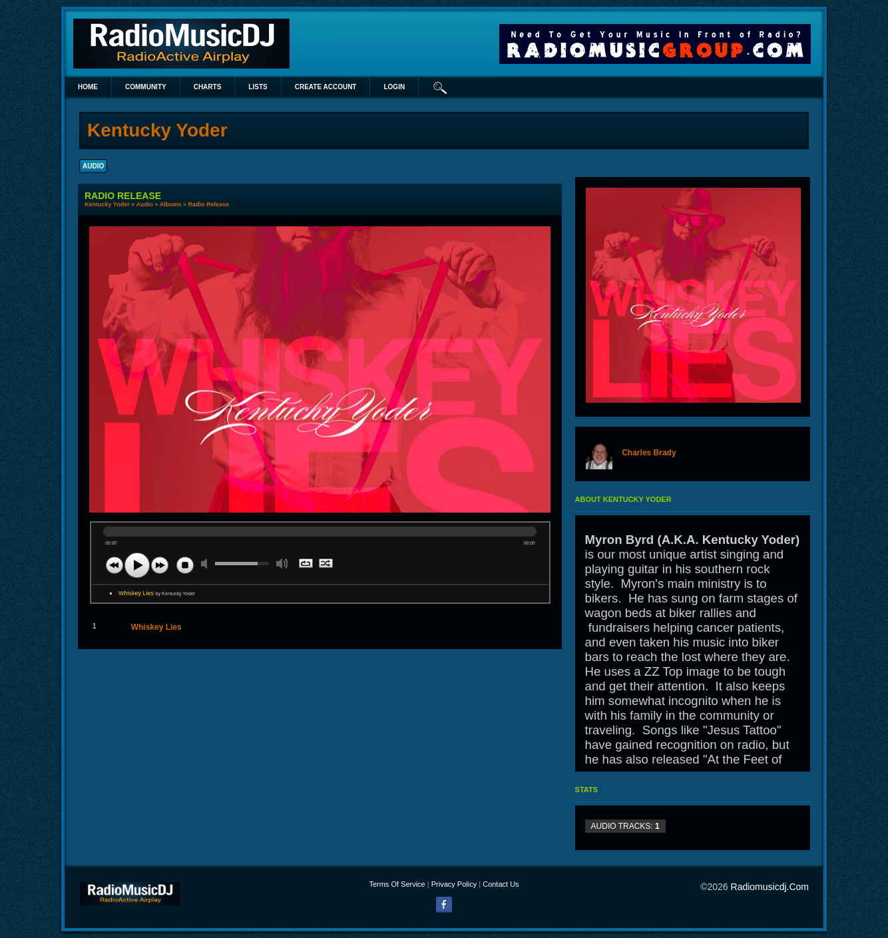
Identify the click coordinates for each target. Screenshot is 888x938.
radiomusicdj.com (770, 886)
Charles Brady (649, 452)
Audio (144, 204)
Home (88, 87)
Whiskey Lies (156, 593)
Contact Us (501, 884)
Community (145, 87)
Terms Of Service (397, 884)
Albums (171, 204)
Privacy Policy (454, 884)
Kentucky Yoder (107, 204)
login (394, 87)
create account (326, 87)
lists (257, 87)
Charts (208, 87)
